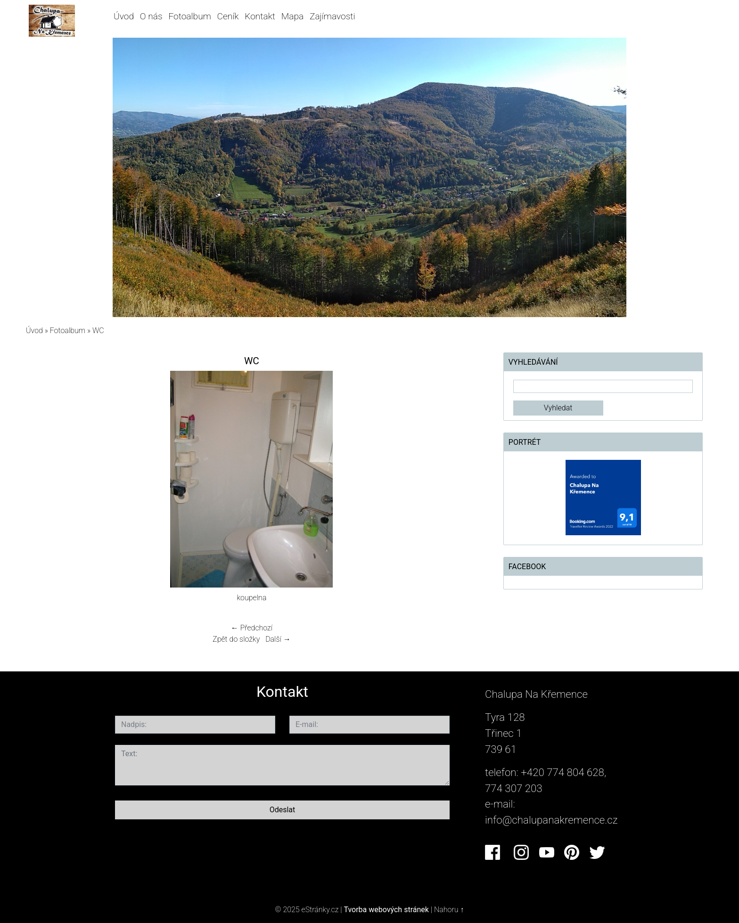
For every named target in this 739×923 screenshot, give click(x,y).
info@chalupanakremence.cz (551, 820)
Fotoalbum (189, 16)
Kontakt (260, 16)
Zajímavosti (332, 16)
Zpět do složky (236, 639)
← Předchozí (251, 627)
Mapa (292, 16)
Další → (278, 639)
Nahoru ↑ (449, 909)
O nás (151, 16)
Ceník (228, 16)
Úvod (124, 16)
